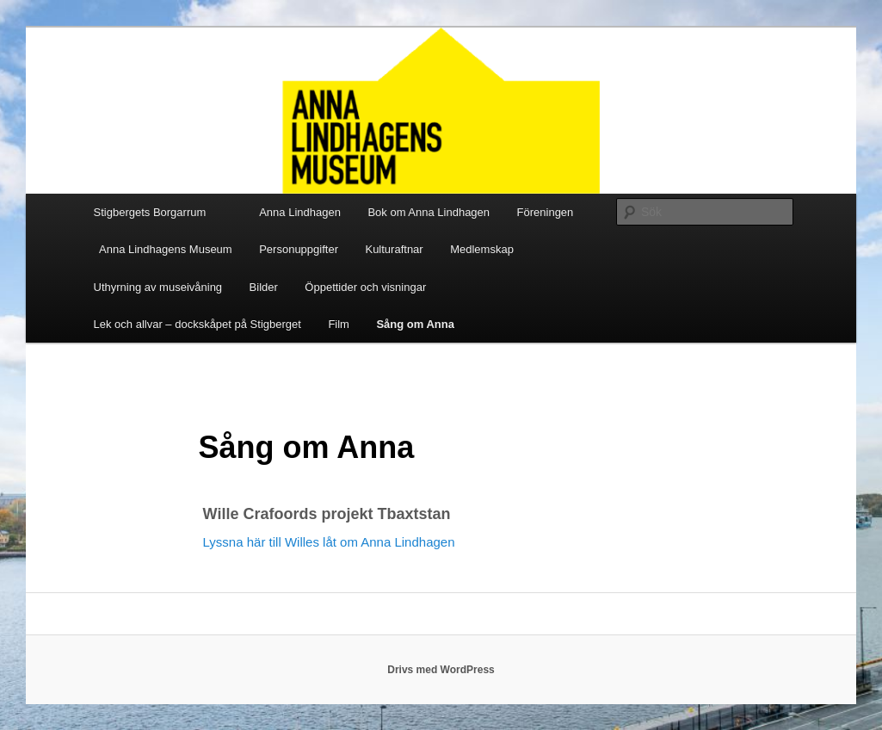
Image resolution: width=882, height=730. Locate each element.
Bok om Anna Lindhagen (428, 212)
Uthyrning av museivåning (158, 287)
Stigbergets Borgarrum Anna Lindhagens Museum (163, 231)
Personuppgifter (298, 249)
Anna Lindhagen (300, 212)
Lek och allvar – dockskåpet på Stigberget (197, 324)
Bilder (264, 287)
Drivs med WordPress (441, 670)
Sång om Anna (415, 324)
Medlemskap (482, 249)
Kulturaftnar (393, 249)
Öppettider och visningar (365, 287)
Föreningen (545, 212)
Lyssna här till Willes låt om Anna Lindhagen (329, 542)
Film (338, 324)
